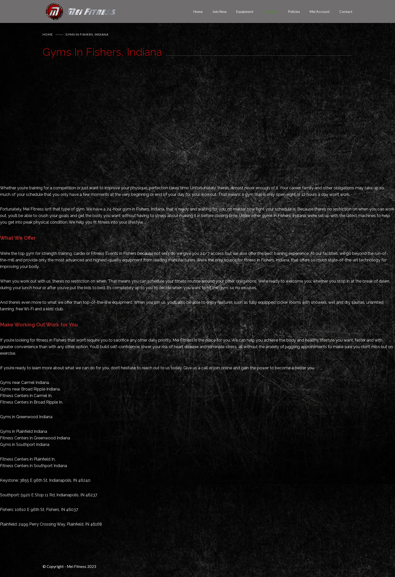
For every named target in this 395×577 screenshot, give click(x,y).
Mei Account (320, 11)
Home (198, 11)
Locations (270, 11)
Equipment (244, 11)
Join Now (219, 11)
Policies (294, 11)
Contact (345, 11)
